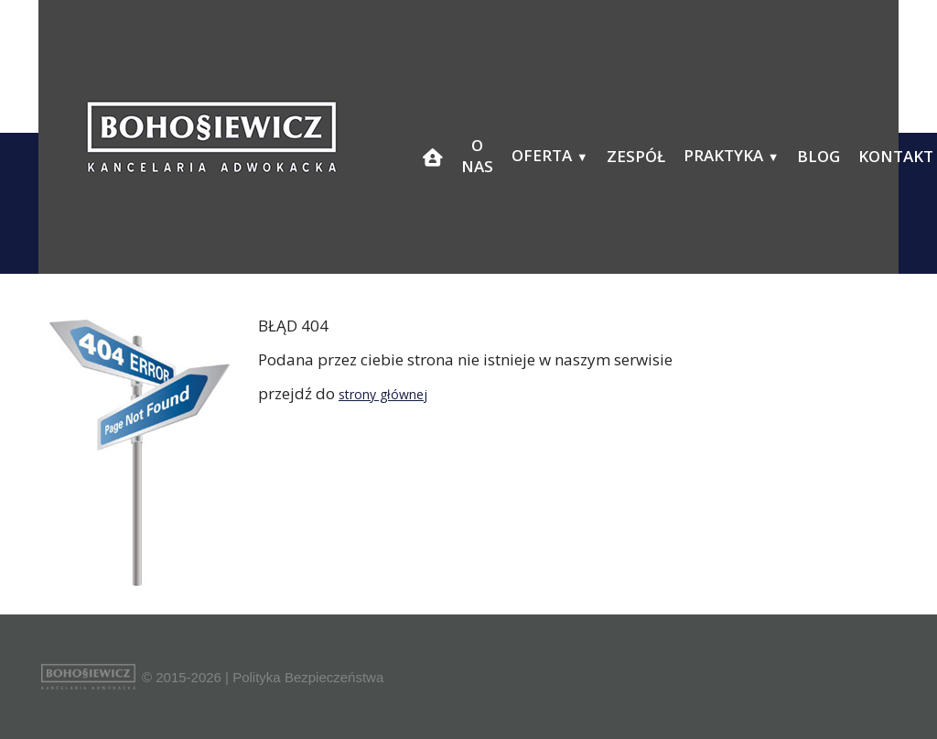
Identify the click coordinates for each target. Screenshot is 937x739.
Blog (818, 156)
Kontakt (895, 156)
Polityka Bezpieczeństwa (307, 677)
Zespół (636, 156)
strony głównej (383, 394)
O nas (477, 156)
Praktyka (723, 155)
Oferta (542, 155)
